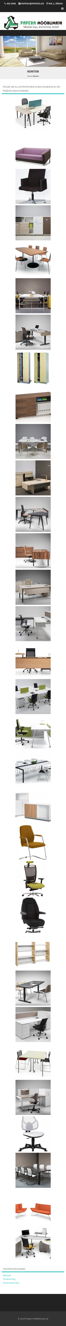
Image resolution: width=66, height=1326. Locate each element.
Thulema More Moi (11, 1283)
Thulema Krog (9, 1279)
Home (29, 76)
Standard (7, 1275)
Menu (33, 33)
